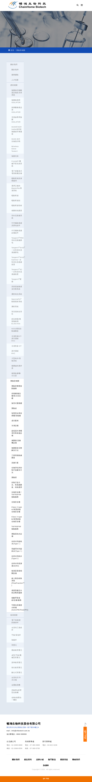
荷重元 (14, 645)
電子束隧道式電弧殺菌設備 (17, 172)
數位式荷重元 (17, 672)
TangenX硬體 (17, 280)
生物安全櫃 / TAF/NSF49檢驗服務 (16, 494)
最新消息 (64, 759)
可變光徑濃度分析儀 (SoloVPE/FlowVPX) (18, 607)
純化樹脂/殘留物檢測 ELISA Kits (16, 321)
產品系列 (28, 759)
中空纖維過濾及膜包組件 (17, 224)
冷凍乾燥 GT (17, 346)
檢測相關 (13, 615)
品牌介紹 (40, 759)
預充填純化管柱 (17, 313)
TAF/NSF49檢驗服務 (16, 528)
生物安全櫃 (16, 502)
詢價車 (46, 765)
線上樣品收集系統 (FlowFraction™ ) (18, 581)
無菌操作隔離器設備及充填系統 (17, 92)
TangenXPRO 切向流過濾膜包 (18, 240)
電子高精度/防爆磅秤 (16, 621)
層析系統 (15, 306)
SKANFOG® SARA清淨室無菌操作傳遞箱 (17, 130)
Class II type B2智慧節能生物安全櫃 (17, 519)
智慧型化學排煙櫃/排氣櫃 (17, 414)
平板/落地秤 (16, 635)
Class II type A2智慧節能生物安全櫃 (17, 509)
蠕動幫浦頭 (16, 200)
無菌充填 (15, 156)
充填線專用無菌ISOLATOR (17, 119)
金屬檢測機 (16, 685)
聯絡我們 (76, 759)
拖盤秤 (14, 640)
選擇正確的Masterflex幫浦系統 (17, 188)
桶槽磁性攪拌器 (17, 367)
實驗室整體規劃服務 (17, 387)
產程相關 (13, 85)
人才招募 (15, 80)
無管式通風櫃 (17, 403)
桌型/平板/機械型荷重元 (16, 656)
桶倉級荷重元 (17, 650)
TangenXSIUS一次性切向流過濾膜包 (18, 249)
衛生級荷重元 (17, 667)
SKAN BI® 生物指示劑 (16, 140)
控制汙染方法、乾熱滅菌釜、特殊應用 (17, 485)
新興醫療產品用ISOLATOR (17, 110)
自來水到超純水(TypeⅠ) (17, 542)
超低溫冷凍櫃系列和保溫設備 (17, 433)
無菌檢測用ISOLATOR (16, 101)
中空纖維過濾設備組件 (17, 232)
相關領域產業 (17, 210)
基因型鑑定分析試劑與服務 (17, 591)
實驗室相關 (14, 381)
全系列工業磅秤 (17, 629)
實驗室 (14, 477)
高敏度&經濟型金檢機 (16, 691)
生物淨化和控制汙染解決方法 (17, 470)
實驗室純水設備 (17, 535)
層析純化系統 (17, 294)
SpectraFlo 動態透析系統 (17, 300)
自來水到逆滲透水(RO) (17, 564)
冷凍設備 (15, 426)
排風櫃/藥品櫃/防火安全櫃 (16, 396)
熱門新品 (52, 759)
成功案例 (15, 421)
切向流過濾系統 (17, 217)
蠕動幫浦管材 (17, 205)
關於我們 (13, 64)
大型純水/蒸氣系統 (16, 359)
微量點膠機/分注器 (16, 374)
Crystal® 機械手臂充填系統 (17, 163)
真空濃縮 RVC (15, 352)
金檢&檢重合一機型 (16, 699)
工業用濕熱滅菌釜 (17, 456)
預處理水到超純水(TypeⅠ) (17, 550)
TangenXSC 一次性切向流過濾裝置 (17, 271)
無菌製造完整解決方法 (17, 449)
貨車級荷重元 (17, 662)
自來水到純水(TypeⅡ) (17, 557)
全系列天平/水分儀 (16, 679)
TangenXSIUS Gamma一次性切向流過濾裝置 (18, 260)
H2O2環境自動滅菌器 (16, 330)
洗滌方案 (15, 463)
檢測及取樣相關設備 (17, 572)
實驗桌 (14, 408)
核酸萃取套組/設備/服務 (16, 599)
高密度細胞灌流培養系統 (17, 288)
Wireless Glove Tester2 (15, 148)
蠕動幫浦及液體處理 (17, 179)
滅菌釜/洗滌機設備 (16, 442)
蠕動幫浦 (15, 195)
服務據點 (15, 75)
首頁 (11, 50)
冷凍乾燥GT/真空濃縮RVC (17, 338)
